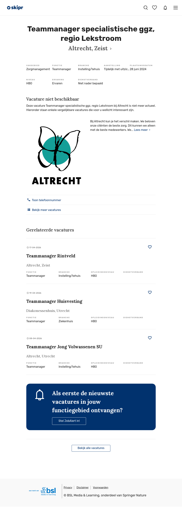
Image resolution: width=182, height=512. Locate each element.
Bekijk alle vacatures (91, 448)
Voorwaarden (100, 487)
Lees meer (141, 130)
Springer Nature (134, 495)
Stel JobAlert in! (69, 421)
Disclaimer (83, 487)
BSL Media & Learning (83, 495)
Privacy (68, 487)
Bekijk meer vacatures (43, 210)
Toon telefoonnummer (43, 200)
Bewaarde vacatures (155, 8)
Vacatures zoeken (146, 8)
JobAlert (165, 8)
